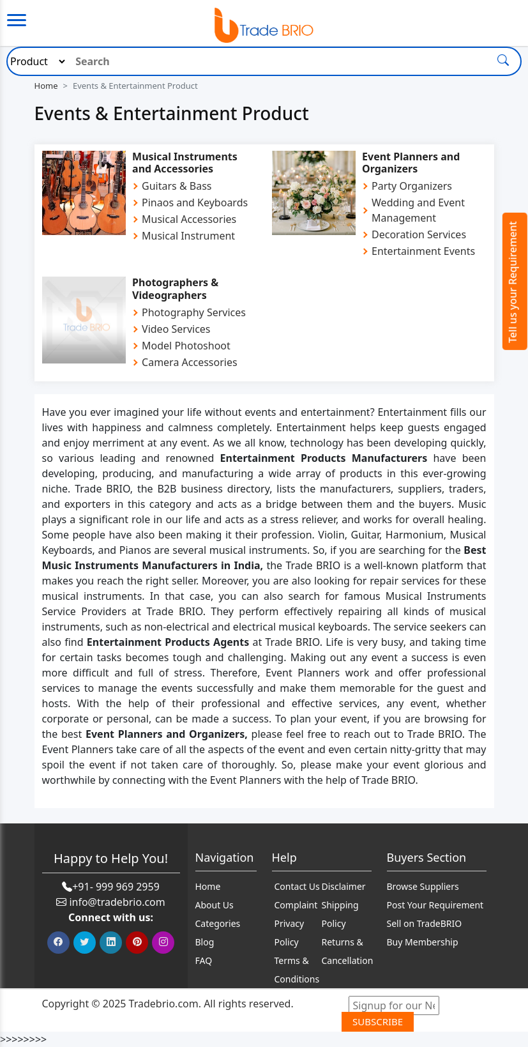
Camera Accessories (190, 362)
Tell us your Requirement (513, 282)
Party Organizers (412, 186)
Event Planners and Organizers (411, 162)
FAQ (204, 960)
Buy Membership (422, 942)
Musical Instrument (188, 236)
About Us (214, 905)
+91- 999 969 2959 (116, 887)
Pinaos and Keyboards (195, 202)
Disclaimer (344, 886)
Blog (205, 942)
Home (46, 85)
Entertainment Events (423, 251)
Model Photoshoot (186, 346)
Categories (218, 923)
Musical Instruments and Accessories (185, 162)
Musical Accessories (189, 219)
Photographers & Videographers (175, 288)
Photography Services (194, 312)
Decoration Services (419, 234)
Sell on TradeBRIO (424, 923)
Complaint (296, 905)
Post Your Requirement (435, 905)
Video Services (176, 329)
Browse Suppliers (423, 886)
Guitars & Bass (176, 186)
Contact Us (297, 886)
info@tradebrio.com (117, 902)
